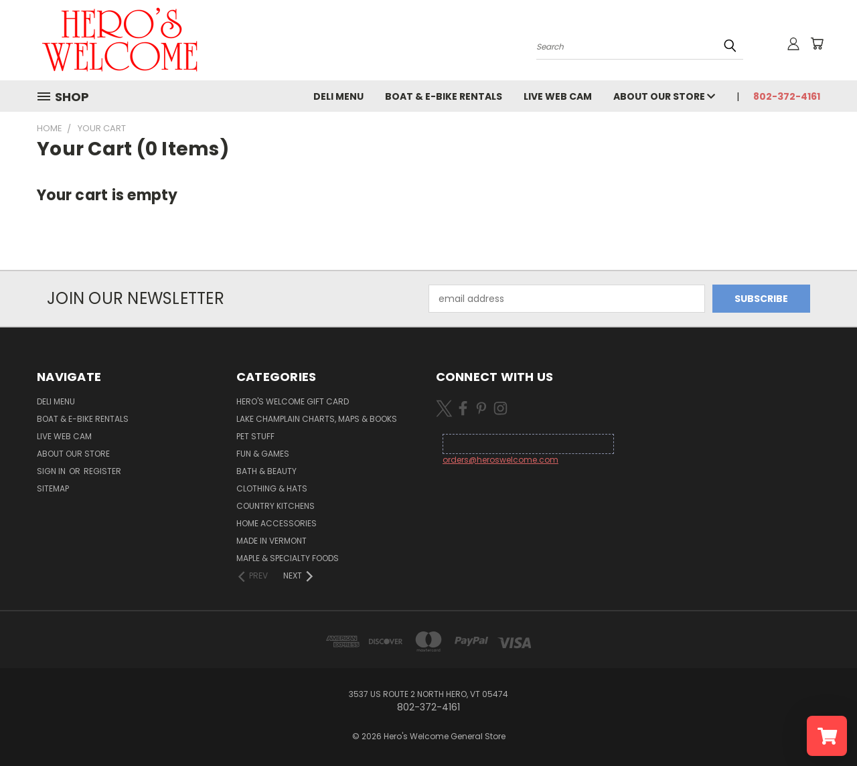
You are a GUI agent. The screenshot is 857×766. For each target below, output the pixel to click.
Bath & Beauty (266, 471)
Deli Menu (338, 96)
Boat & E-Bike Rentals (443, 96)
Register (102, 471)
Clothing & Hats (271, 488)
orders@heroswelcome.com (500, 459)
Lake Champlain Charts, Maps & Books (316, 419)
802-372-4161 (786, 96)
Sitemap (53, 488)
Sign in (52, 471)
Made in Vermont (271, 540)
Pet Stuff (255, 436)
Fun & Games (262, 453)
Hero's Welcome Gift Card (292, 401)
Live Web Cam (558, 96)
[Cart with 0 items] (817, 43)
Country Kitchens (275, 506)
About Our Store (664, 96)
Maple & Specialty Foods (287, 558)
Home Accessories (276, 523)
